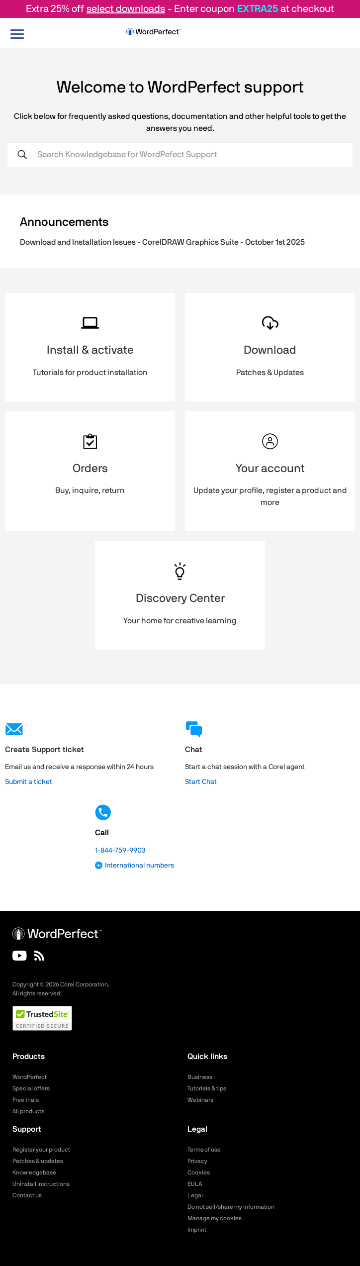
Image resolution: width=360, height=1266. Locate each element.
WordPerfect (29, 1077)
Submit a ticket (28, 782)
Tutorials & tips (206, 1088)
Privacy (197, 1161)
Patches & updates (37, 1161)
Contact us (27, 1195)
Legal (195, 1195)
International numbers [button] (134, 866)
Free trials (25, 1100)
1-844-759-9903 (120, 850)
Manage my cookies (214, 1218)
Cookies (198, 1172)
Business (199, 1077)
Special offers (31, 1088)
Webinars (200, 1100)
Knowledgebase (34, 1172)
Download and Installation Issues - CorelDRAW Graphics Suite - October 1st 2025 (162, 242)
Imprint (196, 1230)
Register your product (41, 1150)
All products (28, 1111)
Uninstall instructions (41, 1184)
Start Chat (201, 782)
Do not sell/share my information (230, 1207)
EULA (194, 1184)
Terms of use (204, 1150)
